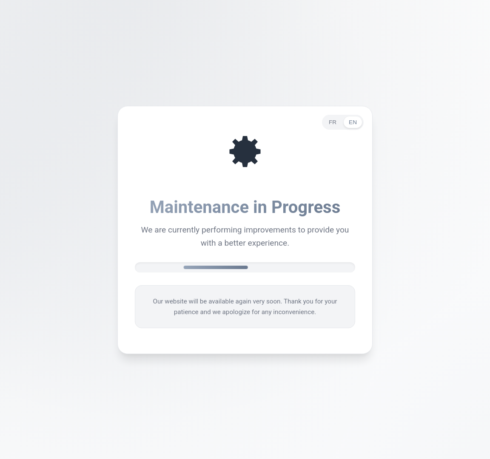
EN (353, 123)
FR (332, 123)
